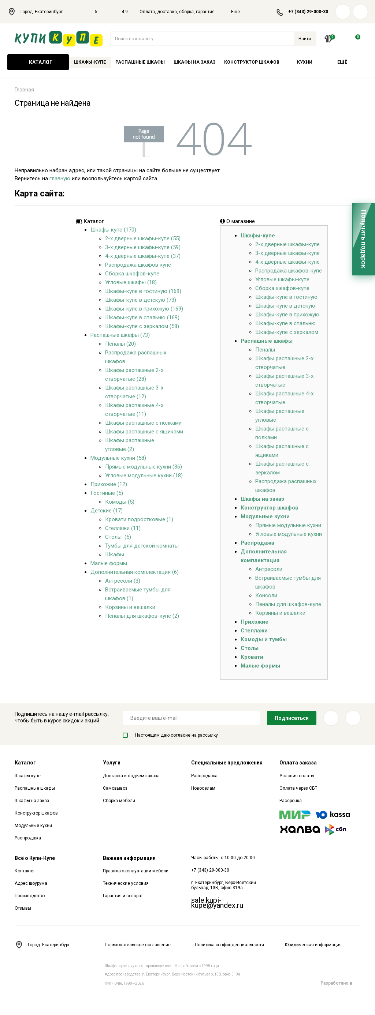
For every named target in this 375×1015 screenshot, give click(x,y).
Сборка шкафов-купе (132, 273)
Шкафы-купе (90, 62)
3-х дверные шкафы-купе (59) (143, 247)
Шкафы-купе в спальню (285, 323)
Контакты (24, 870)
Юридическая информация (313, 944)
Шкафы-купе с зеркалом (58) (142, 326)
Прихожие (254, 622)
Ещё (240, 11)
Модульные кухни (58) (118, 458)
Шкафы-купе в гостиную (286, 297)
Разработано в (340, 983)
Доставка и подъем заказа (131, 775)
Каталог (38, 62)
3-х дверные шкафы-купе (287, 253)
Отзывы (23, 908)
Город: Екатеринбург (39, 11)
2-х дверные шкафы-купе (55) (143, 238)
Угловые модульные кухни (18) (144, 475)
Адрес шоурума (31, 883)
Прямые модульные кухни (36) (143, 466)
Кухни (304, 62)
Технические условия (126, 883)
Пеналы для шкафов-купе (288, 604)
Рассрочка (290, 800)
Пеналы (265, 349)
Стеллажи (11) (123, 528)
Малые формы (108, 563)
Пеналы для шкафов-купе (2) (142, 616)
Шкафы (114, 554)
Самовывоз (115, 788)
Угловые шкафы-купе (282, 279)
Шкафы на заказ (194, 62)
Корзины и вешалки (130, 607)
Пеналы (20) (120, 344)
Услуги (111, 763)
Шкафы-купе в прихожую (287, 314)
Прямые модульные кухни (288, 525)
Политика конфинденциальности (229, 944)
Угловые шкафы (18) (131, 282)
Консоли (266, 595)
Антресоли (268, 569)
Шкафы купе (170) (113, 229)
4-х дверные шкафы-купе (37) (143, 256)
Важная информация (129, 858)
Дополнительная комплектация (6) (134, 572)
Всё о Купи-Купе (35, 858)
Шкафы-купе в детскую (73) (140, 300)
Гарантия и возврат (123, 895)
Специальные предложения (227, 763)
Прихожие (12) (108, 484)
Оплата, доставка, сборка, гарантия (177, 11)
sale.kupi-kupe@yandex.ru (217, 903)
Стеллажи (254, 630)
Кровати (252, 657)
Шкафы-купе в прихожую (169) (144, 308)
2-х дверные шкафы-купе (287, 244)
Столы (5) (118, 537)
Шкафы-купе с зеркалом (286, 332)
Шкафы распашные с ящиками (144, 431)
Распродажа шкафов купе (138, 265)
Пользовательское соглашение (138, 944)
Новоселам (203, 788)
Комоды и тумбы (264, 639)
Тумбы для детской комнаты (142, 545)
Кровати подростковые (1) (139, 519)
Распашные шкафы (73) (120, 335)
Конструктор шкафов (251, 62)
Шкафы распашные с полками (143, 423)
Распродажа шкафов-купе (288, 270)
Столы (250, 648)
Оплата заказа (298, 763)
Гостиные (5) (106, 493)
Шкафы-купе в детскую (285, 305)
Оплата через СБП (298, 788)
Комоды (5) (119, 502)
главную (59, 178)
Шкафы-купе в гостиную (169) (143, 291)
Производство (30, 895)
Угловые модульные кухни (288, 534)
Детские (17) (106, 510)
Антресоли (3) (122, 581)
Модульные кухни (265, 516)
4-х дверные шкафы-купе (287, 262)
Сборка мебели (119, 800)
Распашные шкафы (140, 62)
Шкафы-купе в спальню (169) (142, 317)
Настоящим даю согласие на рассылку (170, 735)
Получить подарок (364, 239)
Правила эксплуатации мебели (135, 870)
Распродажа (257, 543)
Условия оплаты (296, 775)
